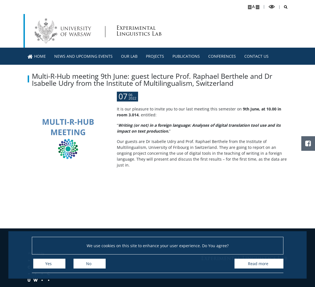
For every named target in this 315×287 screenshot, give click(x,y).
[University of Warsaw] (64, 30)
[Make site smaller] (257, 7)
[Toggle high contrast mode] (271, 7)
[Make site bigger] (250, 7)
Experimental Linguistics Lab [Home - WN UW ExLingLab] (139, 31)
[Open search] (283, 7)
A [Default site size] (253, 6)
